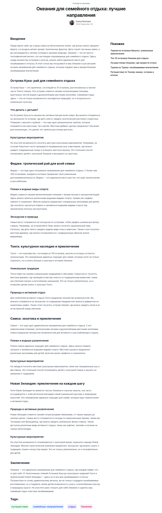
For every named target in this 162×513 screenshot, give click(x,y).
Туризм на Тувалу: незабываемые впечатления (134, 67)
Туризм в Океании (81, 3)
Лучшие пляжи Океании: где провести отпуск (133, 63)
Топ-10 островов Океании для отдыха (129, 58)
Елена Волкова (83, 21)
